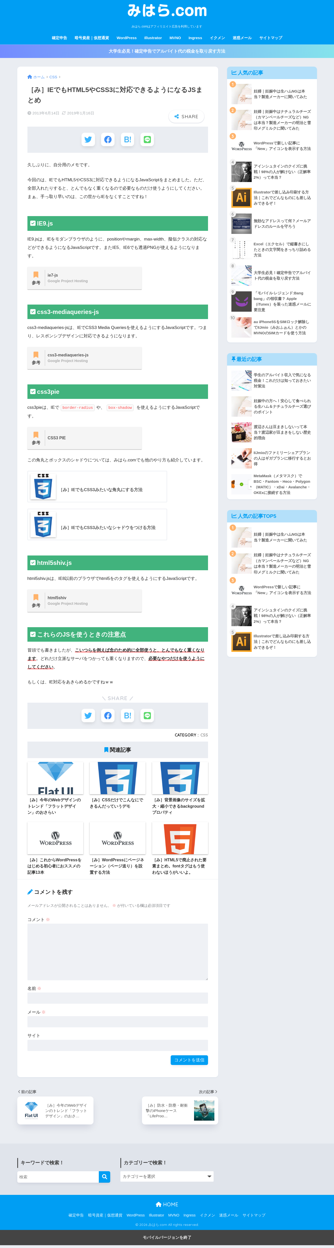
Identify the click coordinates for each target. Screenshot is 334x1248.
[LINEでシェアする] (148, 140)
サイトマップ (270, 38)
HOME (167, 1207)
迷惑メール (242, 38)
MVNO (175, 38)
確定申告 (59, 38)
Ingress (195, 38)
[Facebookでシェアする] (108, 140)
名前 (34, 991)
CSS (204, 737)
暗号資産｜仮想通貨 (92, 38)
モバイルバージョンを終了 (167, 1240)
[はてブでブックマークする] (128, 140)
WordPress (127, 38)
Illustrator (153, 38)
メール (36, 1014)
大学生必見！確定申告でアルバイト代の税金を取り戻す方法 (167, 51)
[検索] (104, 1179)
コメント (38, 922)
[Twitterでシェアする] (87, 140)
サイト (33, 1038)
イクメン (217, 38)
